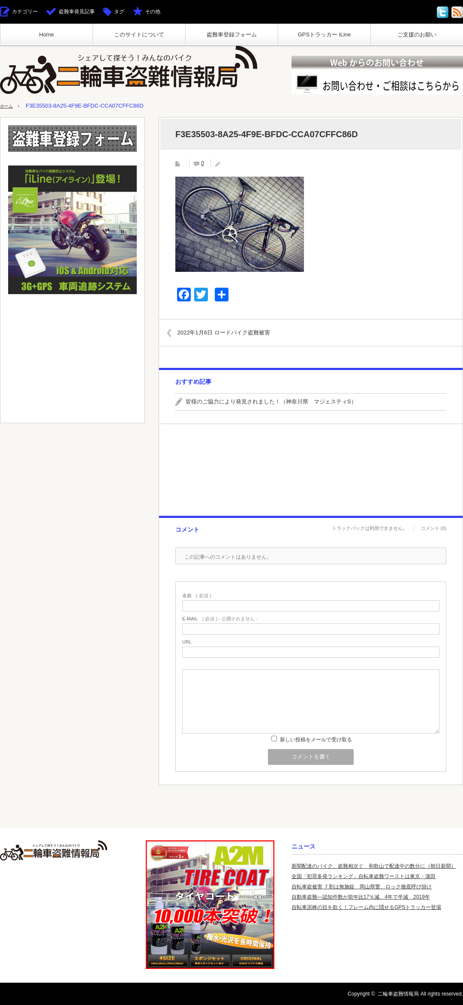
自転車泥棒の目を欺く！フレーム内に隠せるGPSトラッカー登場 (366, 907)
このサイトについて (139, 34)
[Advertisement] (310, 470)
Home (46, 34)
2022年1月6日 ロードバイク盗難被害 (231, 332)
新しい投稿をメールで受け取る (316, 740)
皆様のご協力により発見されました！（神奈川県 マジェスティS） (271, 401)
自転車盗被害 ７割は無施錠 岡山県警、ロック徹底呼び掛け (362, 887)
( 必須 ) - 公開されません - (220, 619)
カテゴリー (25, 12)
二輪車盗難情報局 (398, 994)
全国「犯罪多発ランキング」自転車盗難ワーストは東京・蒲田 (364, 876)
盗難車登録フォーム (232, 34)
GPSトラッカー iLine (324, 34)
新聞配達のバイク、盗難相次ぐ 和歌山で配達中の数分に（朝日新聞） (374, 866)
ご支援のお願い (416, 34)
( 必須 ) (196, 595)
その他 (152, 12)
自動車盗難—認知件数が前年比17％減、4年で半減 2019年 (361, 897)
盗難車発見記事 (77, 12)
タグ (119, 12)
